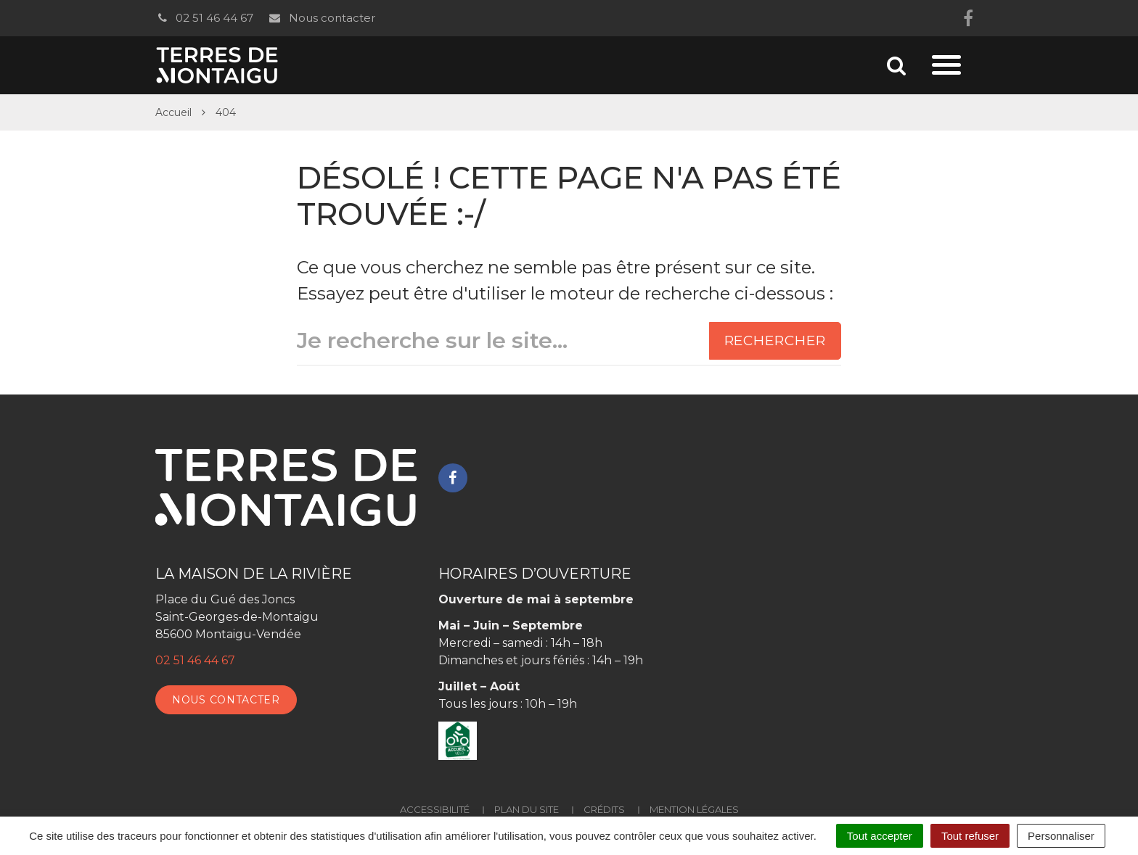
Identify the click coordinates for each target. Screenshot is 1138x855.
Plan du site (526, 809)
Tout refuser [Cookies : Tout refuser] (970, 836)
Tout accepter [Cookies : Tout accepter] (879, 836)
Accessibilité (435, 809)
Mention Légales (694, 809)
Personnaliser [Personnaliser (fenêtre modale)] (1061, 836)
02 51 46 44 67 (204, 18)
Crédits (604, 809)
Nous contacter (321, 18)
